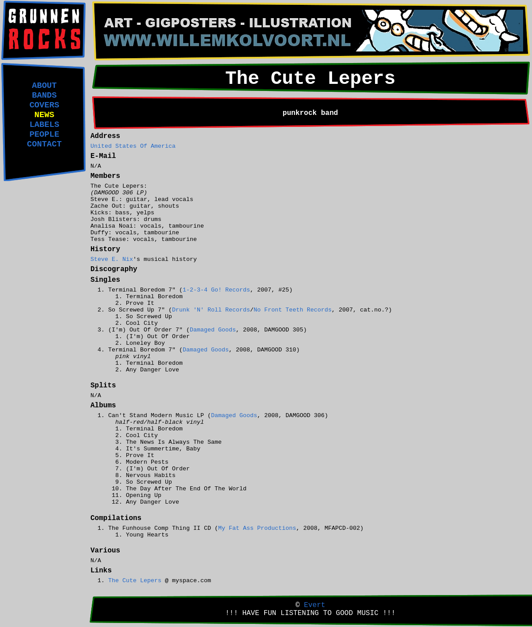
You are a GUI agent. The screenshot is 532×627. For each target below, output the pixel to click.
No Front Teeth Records (293, 310)
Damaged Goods (213, 330)
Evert (314, 605)
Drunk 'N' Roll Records (211, 310)
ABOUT (44, 86)
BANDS (44, 95)
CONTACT (44, 144)
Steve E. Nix (111, 259)
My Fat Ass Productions (257, 528)
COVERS (44, 105)
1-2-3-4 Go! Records (216, 290)
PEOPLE (44, 134)
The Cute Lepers (134, 580)
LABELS (44, 125)
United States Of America (133, 146)
